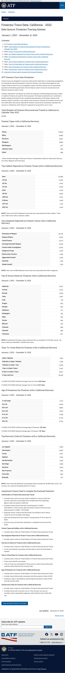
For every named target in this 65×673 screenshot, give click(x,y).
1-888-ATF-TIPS (45, 642)
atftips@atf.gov (57, 642)
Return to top (59, 615)
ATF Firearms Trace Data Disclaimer (16, 44)
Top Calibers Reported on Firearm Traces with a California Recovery (30, 54)
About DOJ (4, 655)
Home (3, 12)
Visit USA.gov (41, 669)
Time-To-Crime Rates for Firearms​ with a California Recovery (28, 64)
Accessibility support (8, 658)
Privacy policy (38, 661)
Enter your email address (9, 624)
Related (5, 19)
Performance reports (41, 658)
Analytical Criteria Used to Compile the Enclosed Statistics (23, 72)
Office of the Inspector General (44, 655)
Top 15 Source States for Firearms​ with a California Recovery (28, 62)
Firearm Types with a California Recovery (21, 51)
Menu (62, 5)
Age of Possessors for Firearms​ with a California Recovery (27, 67)
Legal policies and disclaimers (11, 665)
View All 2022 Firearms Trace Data (14, 603)
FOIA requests (6, 661)
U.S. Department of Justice (33, 650)
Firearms (11, 12)
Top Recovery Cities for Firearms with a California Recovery (27, 69)
